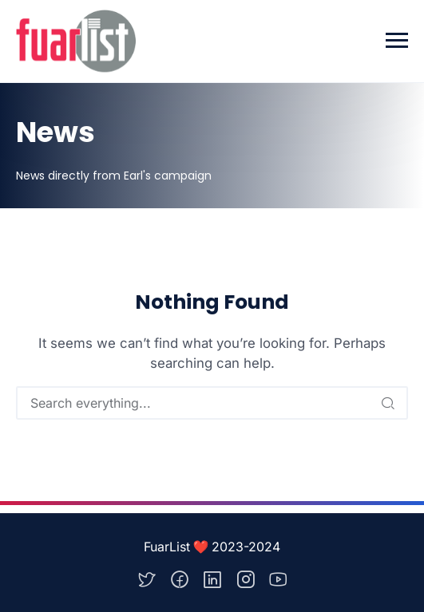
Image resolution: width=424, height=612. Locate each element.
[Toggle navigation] (397, 41)
